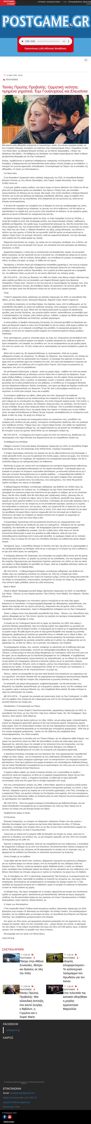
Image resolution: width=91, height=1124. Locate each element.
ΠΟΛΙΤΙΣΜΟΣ (12, 79)
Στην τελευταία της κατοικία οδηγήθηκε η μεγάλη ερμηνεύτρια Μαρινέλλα (75, 1000)
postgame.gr (13, 1030)
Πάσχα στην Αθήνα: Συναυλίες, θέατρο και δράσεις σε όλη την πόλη (32, 967)
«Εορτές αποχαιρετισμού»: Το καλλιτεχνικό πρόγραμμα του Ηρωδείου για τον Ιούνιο (74, 971)
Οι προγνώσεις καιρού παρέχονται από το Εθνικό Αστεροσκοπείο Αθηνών (24, 1082)
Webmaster (9, 1121)
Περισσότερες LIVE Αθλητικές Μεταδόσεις (45, 48)
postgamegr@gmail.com (23, 1093)
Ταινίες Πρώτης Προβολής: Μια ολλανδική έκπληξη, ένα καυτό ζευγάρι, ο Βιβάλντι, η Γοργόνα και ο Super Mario (32, 1004)
